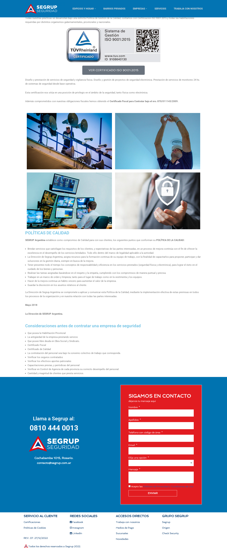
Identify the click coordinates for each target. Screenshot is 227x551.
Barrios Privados (114, 8)
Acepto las (162, 486)
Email (132, 445)
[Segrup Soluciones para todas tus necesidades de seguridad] (41, 9)
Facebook (76, 522)
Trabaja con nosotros (188, 8)
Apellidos (133, 419)
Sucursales (122, 533)
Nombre (133, 407)
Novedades (122, 539)
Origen (166, 528)
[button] (95, 8)
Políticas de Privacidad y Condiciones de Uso (168, 486)
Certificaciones (32, 522)
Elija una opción (137, 457)
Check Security (170, 533)
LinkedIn (76, 533)
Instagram (77, 528)
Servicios (160, 8)
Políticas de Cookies (35, 528)
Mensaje (133, 469)
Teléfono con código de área (144, 432)
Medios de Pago (125, 528)
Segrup (166, 522)
